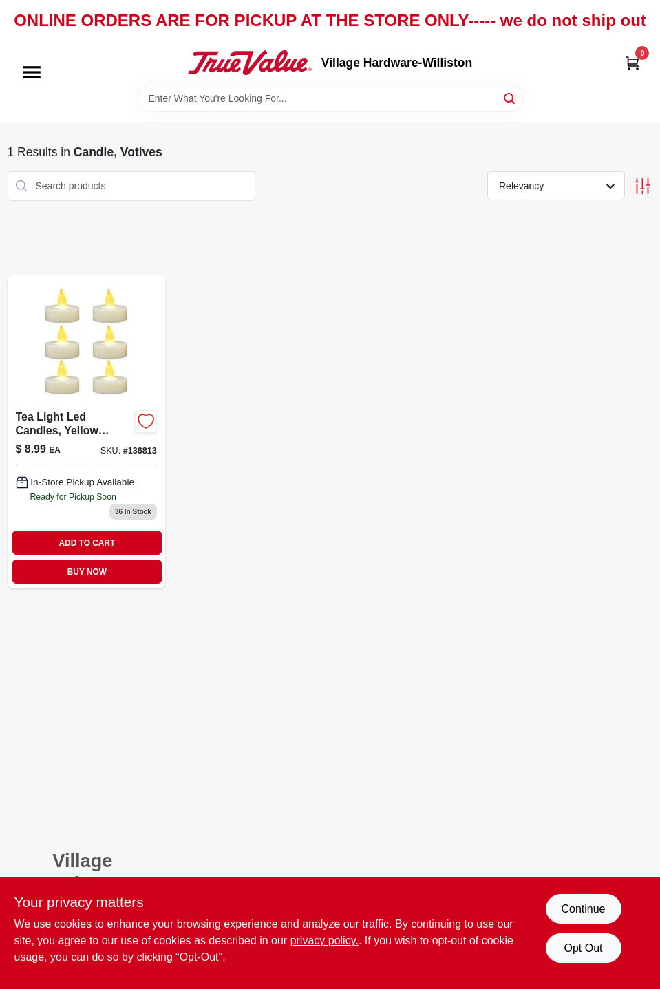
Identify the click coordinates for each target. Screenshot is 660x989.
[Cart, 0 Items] (632, 63)
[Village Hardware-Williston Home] (250, 62)
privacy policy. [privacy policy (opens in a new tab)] (324, 940)
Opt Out (583, 948)
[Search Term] (330, 98)
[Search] (510, 97)
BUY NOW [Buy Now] (87, 572)
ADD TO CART (87, 543)
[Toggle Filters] (642, 186)
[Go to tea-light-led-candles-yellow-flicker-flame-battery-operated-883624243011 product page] (86, 431)
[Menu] (32, 72)
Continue (583, 909)
